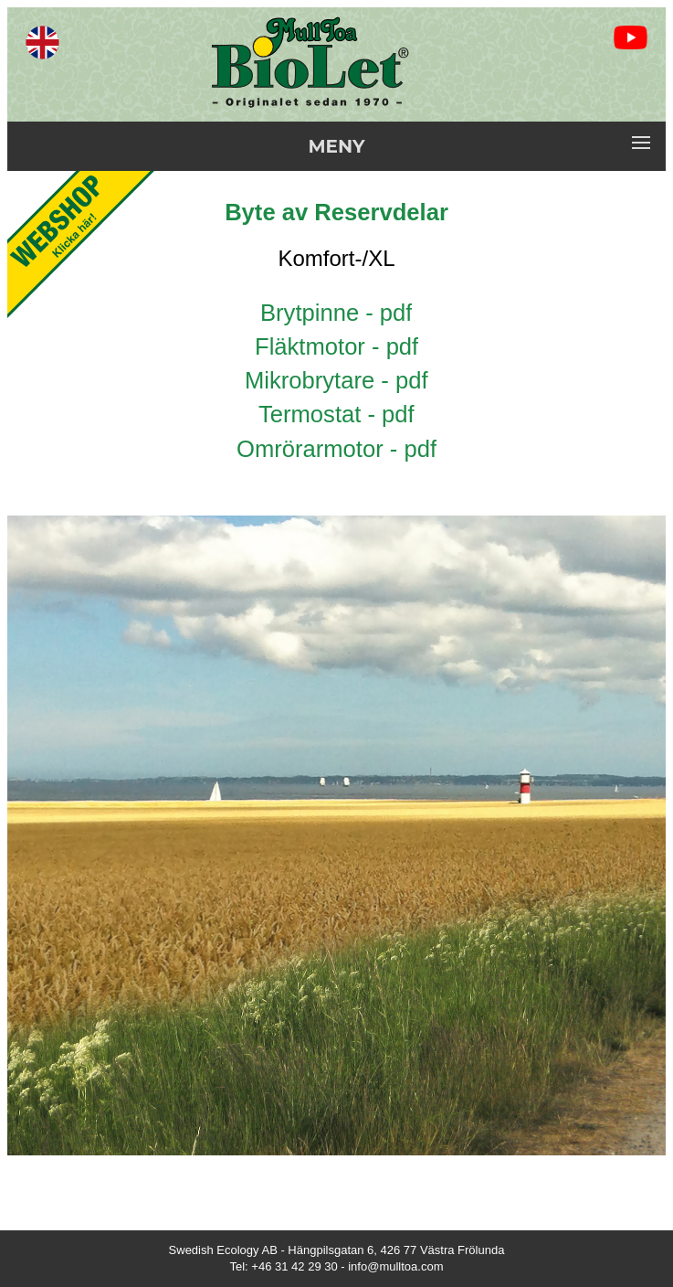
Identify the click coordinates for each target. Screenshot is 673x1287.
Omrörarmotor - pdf (336, 449)
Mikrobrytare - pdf (336, 380)
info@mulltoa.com (395, 1266)
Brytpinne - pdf (336, 312)
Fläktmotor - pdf (336, 346)
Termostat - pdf (336, 414)
